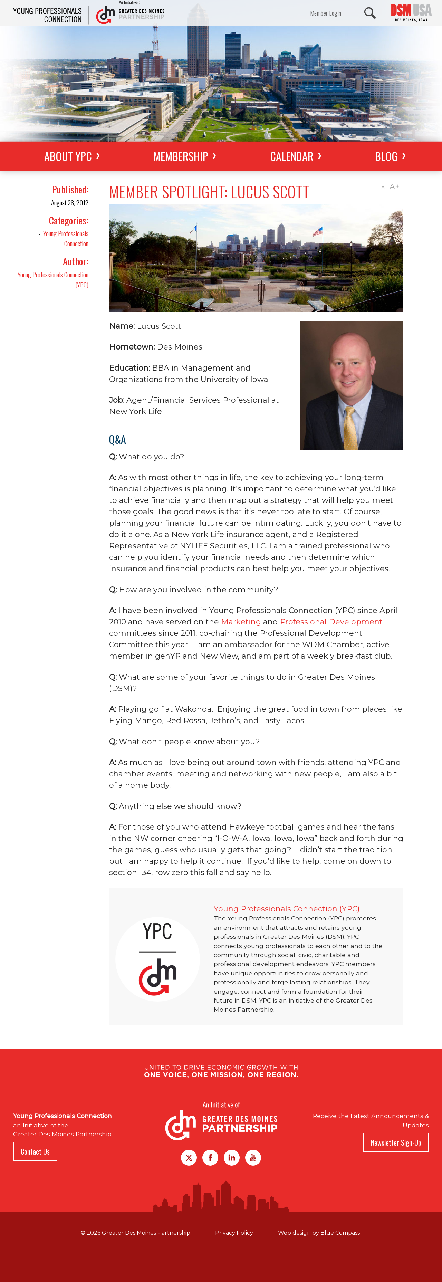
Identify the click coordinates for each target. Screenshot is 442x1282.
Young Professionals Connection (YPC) (53, 279)
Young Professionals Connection (65, 238)
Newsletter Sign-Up (396, 1142)
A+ (395, 186)
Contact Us (35, 1151)
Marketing (241, 621)
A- (383, 187)
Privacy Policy (234, 1233)
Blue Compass (340, 1233)
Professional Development (331, 621)
